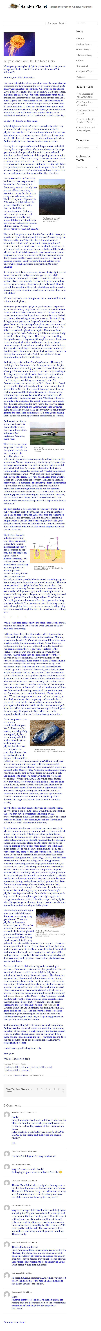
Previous (52, 23)
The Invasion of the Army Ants (85, 95)
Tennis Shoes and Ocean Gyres (86, 129)
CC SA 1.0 (45, 568)
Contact (81, 76)
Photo (38, 934)
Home (80, 38)
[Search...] (86, 22)
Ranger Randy (16, 1151)
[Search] (77, 22)
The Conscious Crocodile (84, 104)
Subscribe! (82, 65)
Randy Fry (9, 1075)
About (80, 60)
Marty (13, 1273)
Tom (13, 1205)
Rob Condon (49, 1004)
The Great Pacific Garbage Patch (86, 120)
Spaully (39, 568)
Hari (13, 1164)
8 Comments (39, 1075)
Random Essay (84, 55)
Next (61, 23)
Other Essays (83, 49)
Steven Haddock (16, 995)
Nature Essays (29, 1075)
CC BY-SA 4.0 (58, 934)
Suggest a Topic (85, 71)
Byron (14, 1292)
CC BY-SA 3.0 (49, 449)
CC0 (46, 751)
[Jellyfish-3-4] (19, 44)
